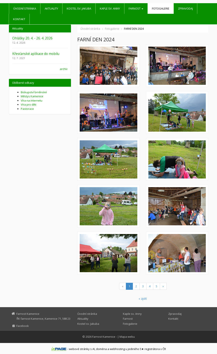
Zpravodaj (185, 8)
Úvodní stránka (24, 8)
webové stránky (79, 349)
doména (101, 349)
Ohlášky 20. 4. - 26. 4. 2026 (32, 38)
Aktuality (51, 8)
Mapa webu (127, 337)
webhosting (117, 349)
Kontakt (19, 19)
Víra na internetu (31, 100)
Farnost (136, 8)
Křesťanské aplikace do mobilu (35, 53)
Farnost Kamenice (103, 337)
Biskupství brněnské (34, 92)
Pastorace (27, 109)
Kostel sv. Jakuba (79, 8)
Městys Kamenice (32, 96)
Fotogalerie (160, 8)
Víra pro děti (28, 104)
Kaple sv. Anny (110, 8)
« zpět (143, 299)
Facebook (22, 326)
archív (64, 69)
